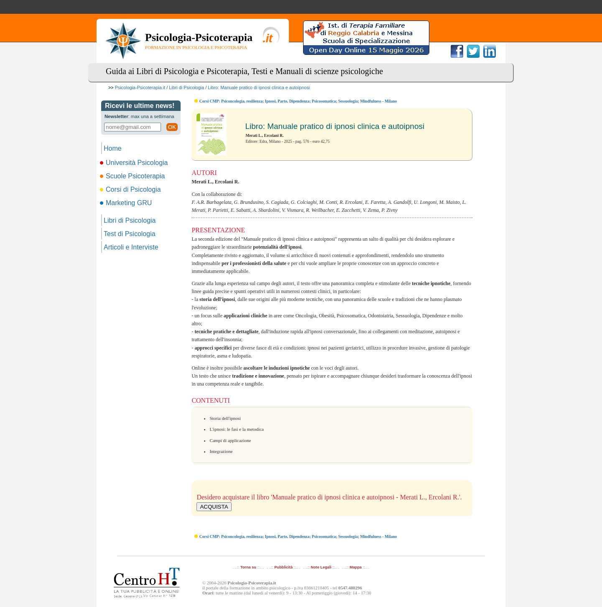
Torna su (248, 567)
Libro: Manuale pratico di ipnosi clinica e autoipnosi (259, 87)
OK (172, 127)
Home (113, 148)
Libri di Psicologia (186, 87)
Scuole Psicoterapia (133, 176)
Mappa (355, 567)
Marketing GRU (126, 202)
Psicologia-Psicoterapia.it (140, 87)
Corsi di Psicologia (131, 189)
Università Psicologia (134, 162)
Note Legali (321, 567)
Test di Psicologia (130, 233)
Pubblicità (283, 567)
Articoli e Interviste (131, 247)
